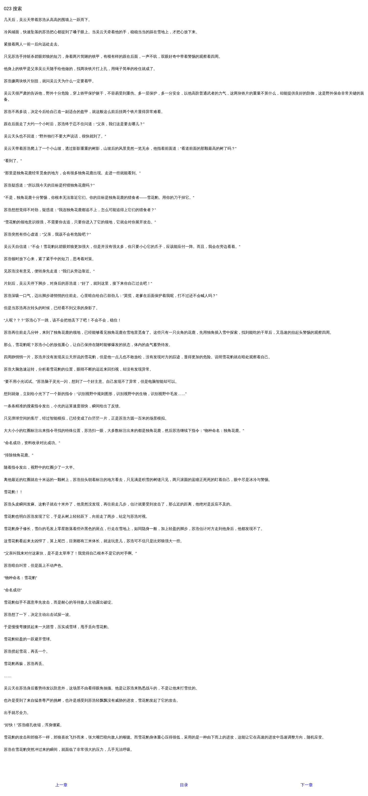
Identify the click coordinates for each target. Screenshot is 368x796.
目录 (184, 785)
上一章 (61, 785)
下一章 (307, 785)
